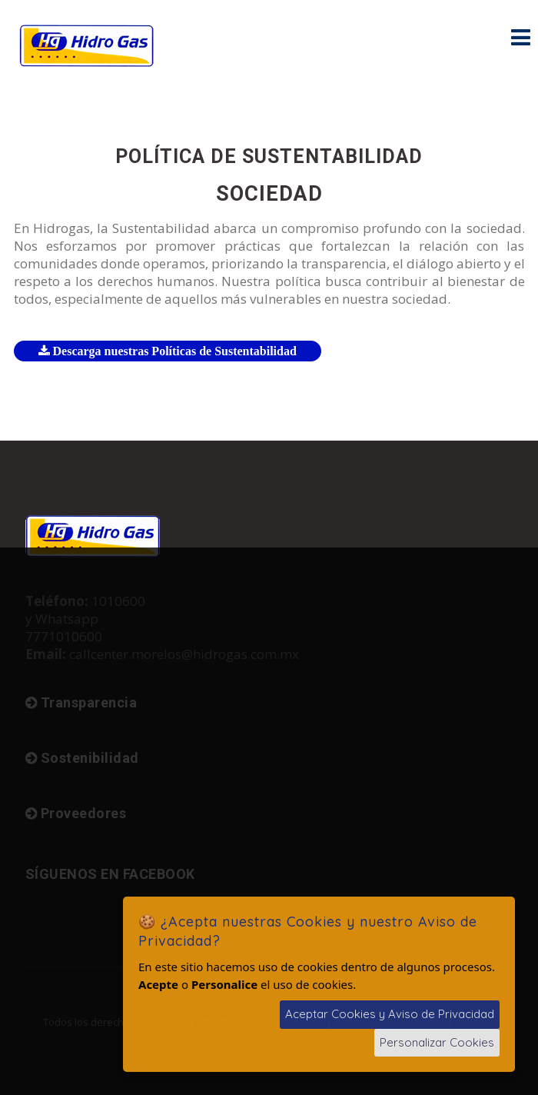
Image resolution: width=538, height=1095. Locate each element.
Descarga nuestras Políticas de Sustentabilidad (167, 351)
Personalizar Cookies (437, 1042)
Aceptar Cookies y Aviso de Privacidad (389, 1014)
